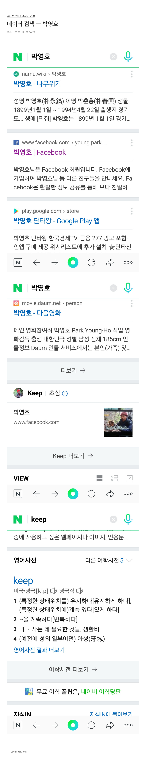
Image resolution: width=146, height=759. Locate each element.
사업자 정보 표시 (17, 752)
